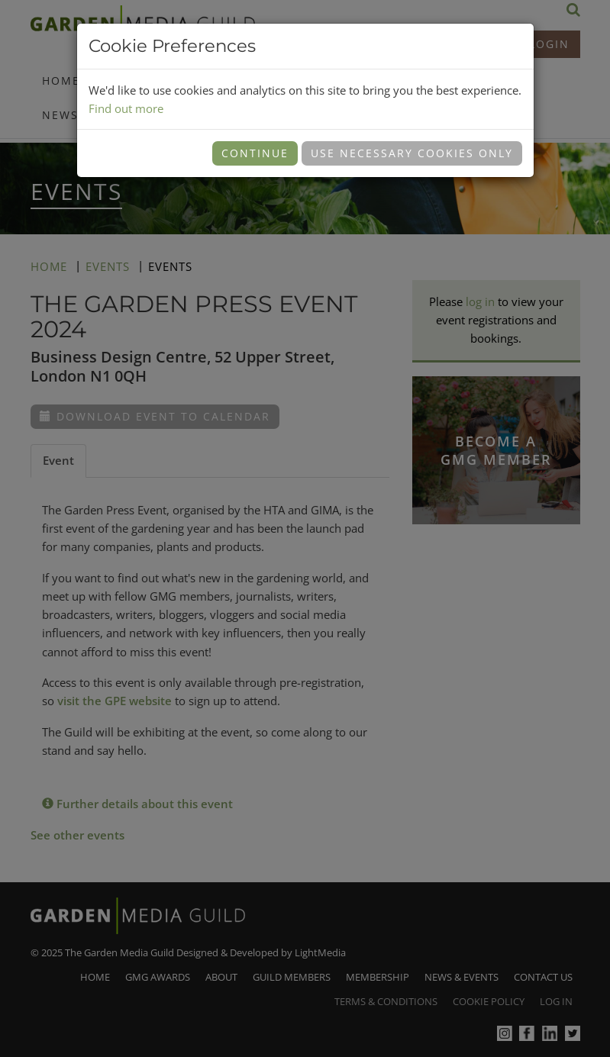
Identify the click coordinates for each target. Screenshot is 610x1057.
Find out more (126, 108)
